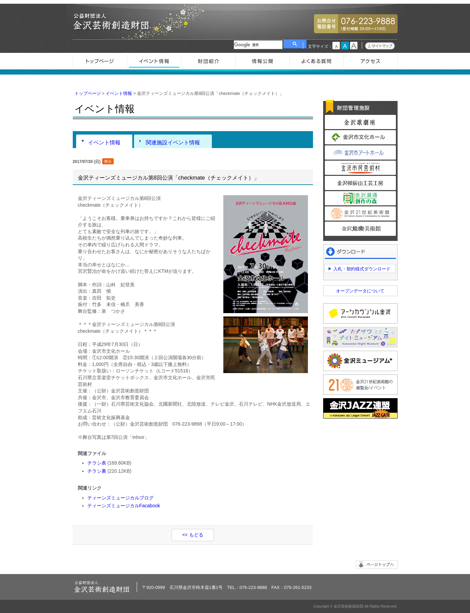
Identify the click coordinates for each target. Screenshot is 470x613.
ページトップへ (377, 564)
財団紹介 (208, 61)
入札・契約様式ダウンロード (361, 268)
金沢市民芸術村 (360, 168)
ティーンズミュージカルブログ (120, 497)
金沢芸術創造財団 (112, 22)
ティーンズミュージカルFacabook (123, 505)
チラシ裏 (96, 471)
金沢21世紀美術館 (360, 213)
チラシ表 (96, 463)
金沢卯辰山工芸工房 (360, 183)
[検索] (258, 45)
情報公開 (262, 61)
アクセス (370, 61)
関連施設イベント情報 (173, 142)
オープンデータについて (360, 290)
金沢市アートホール (360, 152)
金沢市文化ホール (360, 137)
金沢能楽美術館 (360, 229)
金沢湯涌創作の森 (360, 198)
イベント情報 (154, 61)
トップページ (100, 61)
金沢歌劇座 (360, 122)
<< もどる (192, 534)
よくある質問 (316, 61)
